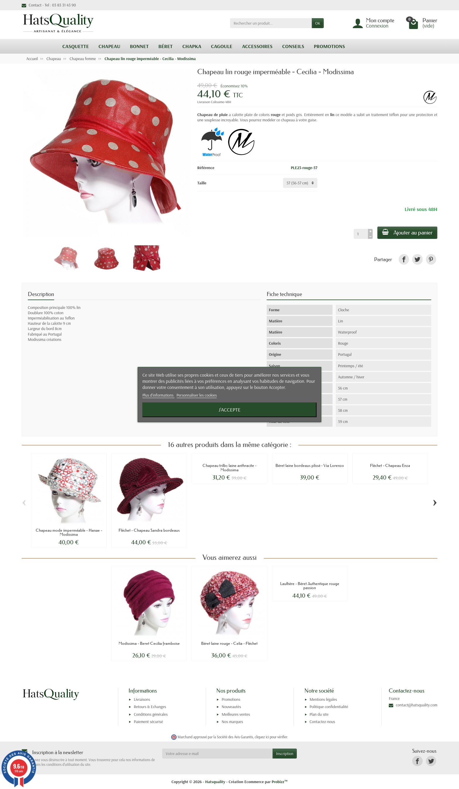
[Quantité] (361, 234)
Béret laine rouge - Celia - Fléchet (229, 643)
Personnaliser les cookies (197, 395)
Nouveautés (231, 706)
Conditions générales (151, 714)
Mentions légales (323, 699)
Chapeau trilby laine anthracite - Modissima (229, 467)
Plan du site (319, 714)
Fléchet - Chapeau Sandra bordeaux (149, 530)
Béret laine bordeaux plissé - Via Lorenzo (309, 465)
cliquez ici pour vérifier (271, 736)
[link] (404, 259)
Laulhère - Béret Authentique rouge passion (309, 585)
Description (41, 294)
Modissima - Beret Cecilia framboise (149, 643)
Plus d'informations (158, 395)
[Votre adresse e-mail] (217, 754)
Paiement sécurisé (148, 721)
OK (317, 23)
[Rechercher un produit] (271, 23)
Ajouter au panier (407, 232)
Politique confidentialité (329, 706)
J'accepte (229, 409)
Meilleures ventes (236, 714)
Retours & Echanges (150, 706)
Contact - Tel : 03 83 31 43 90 (49, 5)
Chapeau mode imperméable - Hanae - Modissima (69, 532)
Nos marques (232, 721)
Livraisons (142, 699)
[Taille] (300, 183)
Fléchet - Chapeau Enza (390, 465)
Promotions (231, 699)
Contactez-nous (322, 721)
